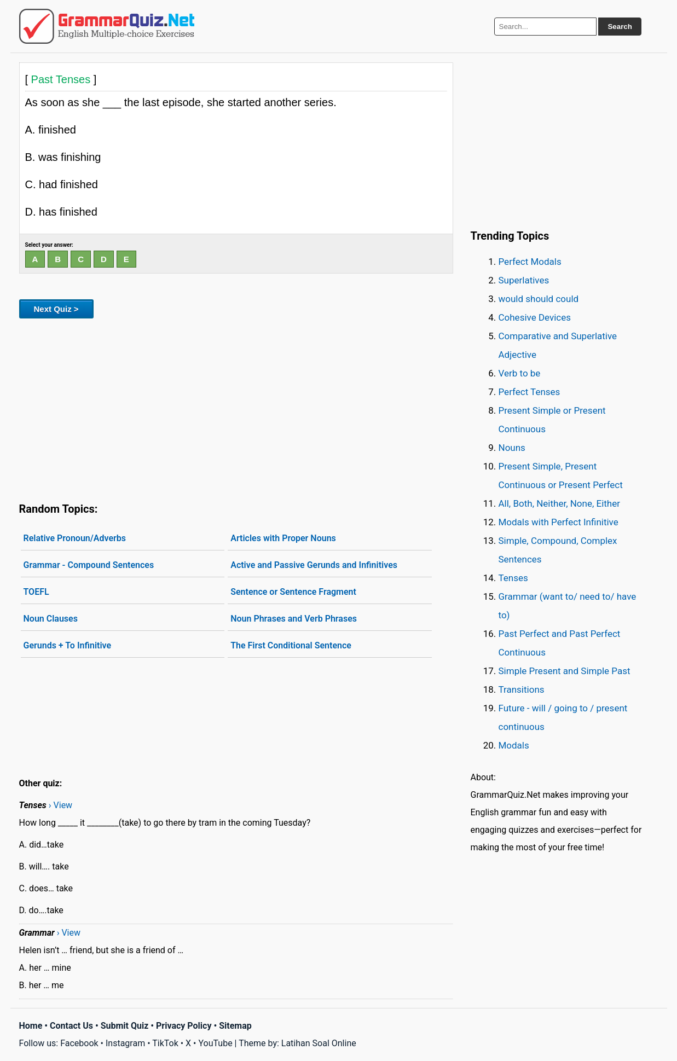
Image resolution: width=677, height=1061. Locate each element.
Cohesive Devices (535, 317)
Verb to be (520, 373)
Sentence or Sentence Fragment (293, 592)
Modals (514, 745)
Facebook (79, 1043)
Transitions (522, 689)
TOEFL (36, 592)
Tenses (513, 577)
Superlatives (524, 280)
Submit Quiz (125, 1026)
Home (31, 1026)
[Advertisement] (236, 408)
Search (619, 26)
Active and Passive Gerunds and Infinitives (313, 565)
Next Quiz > (56, 309)
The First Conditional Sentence (290, 645)
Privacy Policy (183, 1026)
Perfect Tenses (529, 391)
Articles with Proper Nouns (283, 538)
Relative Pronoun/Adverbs (75, 538)
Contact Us (71, 1026)
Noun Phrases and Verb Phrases (293, 618)
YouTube (215, 1043)
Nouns (512, 447)
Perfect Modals (530, 261)
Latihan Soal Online (318, 1043)
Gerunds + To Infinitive (68, 645)
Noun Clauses (51, 618)
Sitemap (235, 1026)
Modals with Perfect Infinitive (558, 522)
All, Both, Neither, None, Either (560, 503)
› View (60, 805)
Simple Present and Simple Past (564, 670)
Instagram (125, 1043)
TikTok (165, 1043)
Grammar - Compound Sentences (89, 565)
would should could (539, 298)
